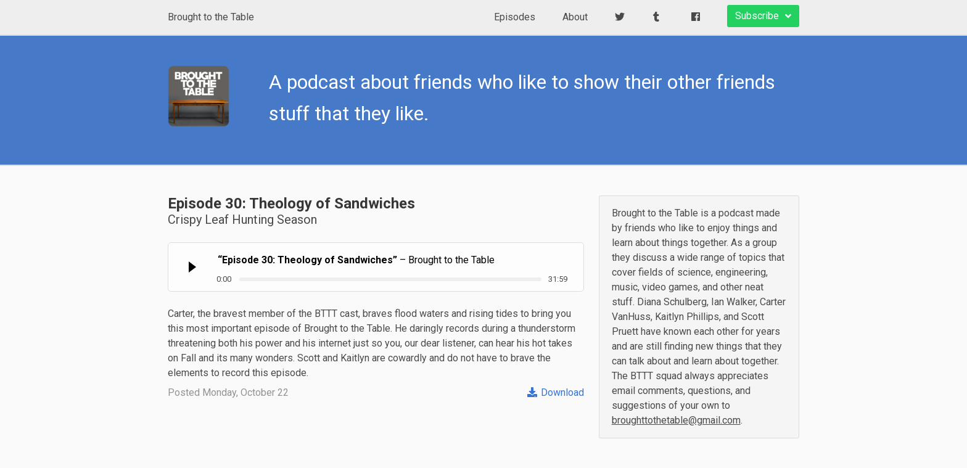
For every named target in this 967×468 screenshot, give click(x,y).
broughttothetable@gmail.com (676, 420)
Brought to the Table (211, 17)
